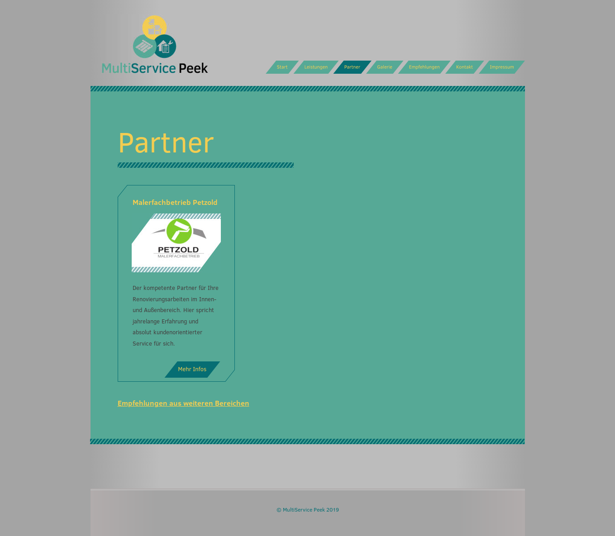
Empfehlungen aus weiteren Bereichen (183, 403)
